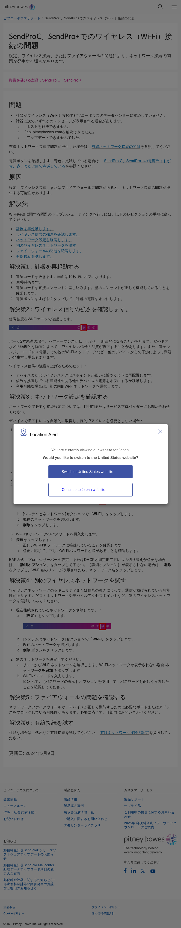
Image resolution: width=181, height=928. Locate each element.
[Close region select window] (160, 431)
